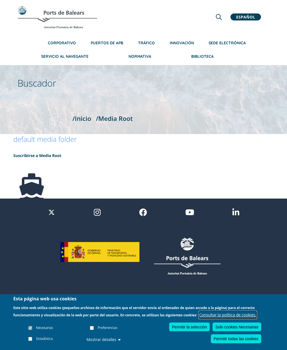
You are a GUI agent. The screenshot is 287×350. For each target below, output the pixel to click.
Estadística (44, 339)
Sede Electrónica (227, 42)
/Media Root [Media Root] (114, 118)
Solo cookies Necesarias (236, 327)
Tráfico (146, 42)
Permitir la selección (189, 327)
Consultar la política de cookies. (227, 315)
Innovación (182, 42)
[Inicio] (57, 17)
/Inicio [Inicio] (82, 118)
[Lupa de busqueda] (219, 17)
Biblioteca (202, 56)
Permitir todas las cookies (236, 339)
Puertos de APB (107, 42)
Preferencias (107, 328)
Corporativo (62, 42)
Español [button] (245, 17)
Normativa (140, 56)
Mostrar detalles (104, 340)
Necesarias (44, 328)
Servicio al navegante (64, 56)
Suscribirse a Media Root (37, 155)
